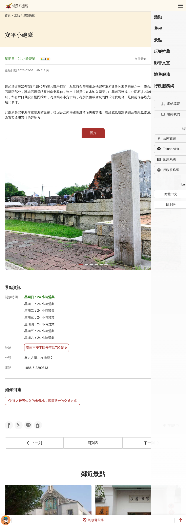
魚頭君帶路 (93, 520)
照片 (93, 133)
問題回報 (171, 425)
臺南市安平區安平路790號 (46, 347)
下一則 (152, 443)
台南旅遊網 (17, 5)
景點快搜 (29, 15)
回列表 (92, 443)
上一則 (34, 443)
